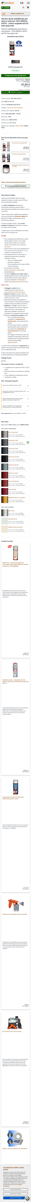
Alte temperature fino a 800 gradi (10, 989)
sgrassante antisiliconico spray (16, 292)
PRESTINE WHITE (12, 519)
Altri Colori (15, 70)
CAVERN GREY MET (13, 440)
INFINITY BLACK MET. (13, 457)
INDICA (17, 126)
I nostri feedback (5, 1128)
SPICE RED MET (12, 489)
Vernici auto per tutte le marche (10, 1057)
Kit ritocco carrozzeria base (19, 154)
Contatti (3, 1135)
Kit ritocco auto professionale (19, 143)
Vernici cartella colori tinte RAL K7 (11, 1071)
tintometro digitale (20, 216)
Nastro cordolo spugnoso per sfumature (14, 772)
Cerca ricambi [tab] (22, 907)
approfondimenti (12, 342)
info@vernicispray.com (11, 1104)
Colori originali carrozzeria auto (10, 1003)
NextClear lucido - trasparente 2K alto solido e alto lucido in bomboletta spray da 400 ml (15, 606)
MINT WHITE (11, 511)
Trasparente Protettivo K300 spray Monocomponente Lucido (13, 647)
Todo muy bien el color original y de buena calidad (13, 897)
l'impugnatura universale (15, 270)
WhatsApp (22, 279)
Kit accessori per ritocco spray (11, 730)
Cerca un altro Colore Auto (15, 75)
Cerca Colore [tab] (8, 907)
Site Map (3, 1132)
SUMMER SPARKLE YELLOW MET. (16, 497)
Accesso (5, 7)
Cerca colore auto (17, 13)
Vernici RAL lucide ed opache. (9, 1017)
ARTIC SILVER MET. (13, 432)
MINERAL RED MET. (13, 473)
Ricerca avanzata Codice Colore (12, 942)
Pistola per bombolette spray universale (14, 688)
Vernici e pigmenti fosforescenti (10, 1044)
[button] (22, 3)
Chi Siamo (3, 1122)
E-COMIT (17, 1155)
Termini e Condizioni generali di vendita (10, 1125)
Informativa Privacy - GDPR (7, 1141)
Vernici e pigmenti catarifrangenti (10, 1030)
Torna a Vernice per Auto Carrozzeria (13, 182)
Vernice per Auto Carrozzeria (15, 107)
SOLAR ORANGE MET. (13, 481)
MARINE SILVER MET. (13, 465)
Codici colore (4, 1138)
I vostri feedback (9, 887)
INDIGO (22, 126)
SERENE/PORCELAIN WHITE (15, 527)
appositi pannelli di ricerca (20, 281)
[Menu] (28, 3)
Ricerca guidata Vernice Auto (14, 949)
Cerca (9, 932)
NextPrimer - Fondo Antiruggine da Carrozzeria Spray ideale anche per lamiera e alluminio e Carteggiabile (15, 564)
